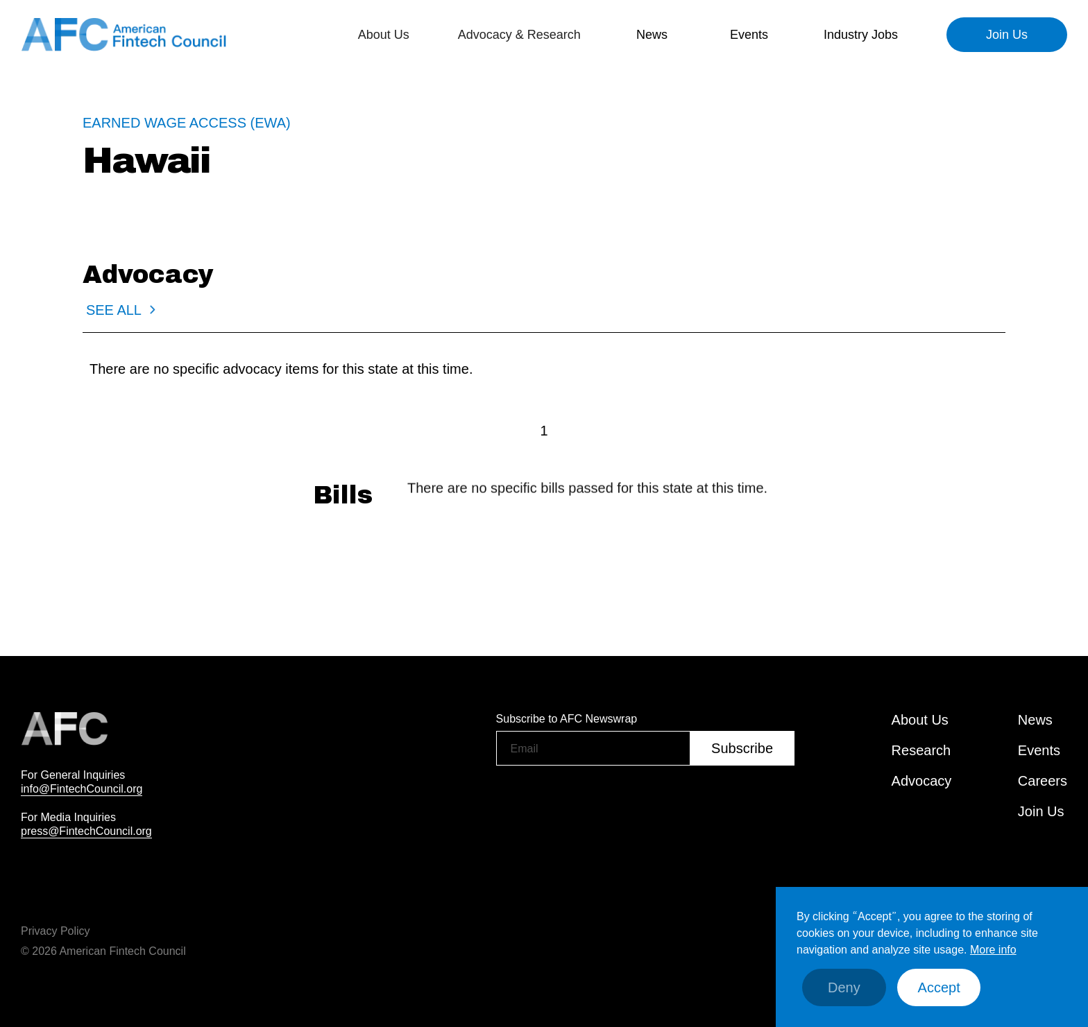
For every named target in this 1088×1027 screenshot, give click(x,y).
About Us (920, 720)
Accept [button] (939, 987)
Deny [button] (844, 987)
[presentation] (601, 801)
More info (993, 949)
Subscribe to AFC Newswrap (567, 718)
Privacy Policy (55, 930)
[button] (383, 34)
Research (921, 750)
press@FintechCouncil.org (86, 830)
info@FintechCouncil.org (81, 788)
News (652, 34)
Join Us (1007, 34)
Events (749, 34)
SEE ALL (114, 310)
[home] (125, 34)
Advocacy (922, 781)
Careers (1042, 781)
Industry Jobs (861, 34)
